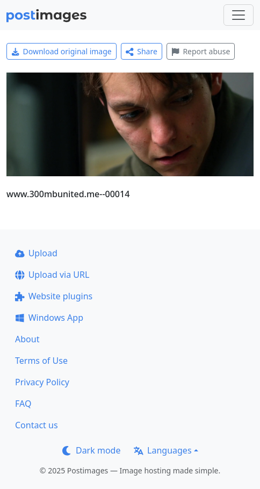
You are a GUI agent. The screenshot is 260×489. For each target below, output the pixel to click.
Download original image (61, 51)
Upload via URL (52, 275)
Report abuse (200, 51)
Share (141, 51)
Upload (36, 253)
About (27, 339)
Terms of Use (41, 360)
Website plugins (53, 296)
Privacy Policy (42, 382)
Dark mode (91, 450)
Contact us (36, 425)
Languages (162, 450)
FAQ (23, 403)
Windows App (49, 317)
